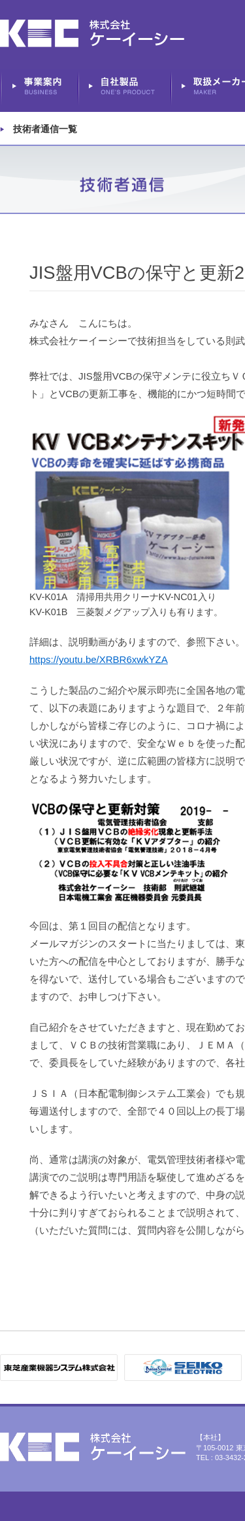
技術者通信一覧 (45, 129)
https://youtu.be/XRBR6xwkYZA (98, 659)
